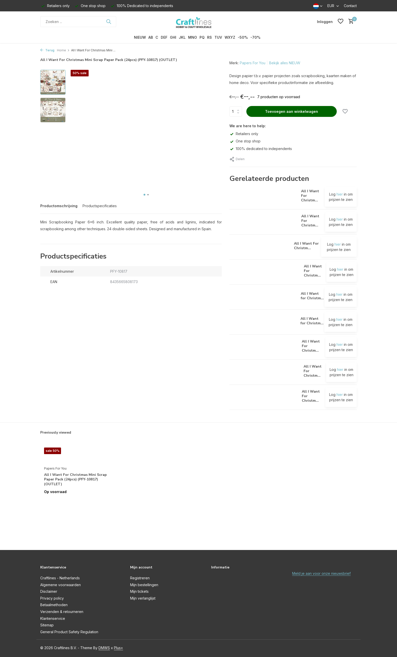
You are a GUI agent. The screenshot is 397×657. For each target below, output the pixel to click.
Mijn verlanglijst (142, 598)
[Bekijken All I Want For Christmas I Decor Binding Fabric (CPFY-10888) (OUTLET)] (263, 197)
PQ (202, 37)
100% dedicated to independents (260, 148)
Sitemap (47, 625)
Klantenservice (52, 618)
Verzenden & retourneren (61, 611)
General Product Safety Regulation (69, 632)
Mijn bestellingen (144, 585)
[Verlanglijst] (340, 21)
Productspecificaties (100, 206)
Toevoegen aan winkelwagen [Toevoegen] (291, 111)
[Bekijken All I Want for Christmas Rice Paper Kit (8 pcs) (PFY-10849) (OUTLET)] (263, 322)
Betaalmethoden (54, 605)
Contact (350, 6)
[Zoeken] (78, 21)
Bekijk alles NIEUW (284, 63)
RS (209, 37)
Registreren (140, 578)
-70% (255, 37)
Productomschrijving (58, 206)
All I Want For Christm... (306, 245)
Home (63, 50)
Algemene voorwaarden (60, 585)
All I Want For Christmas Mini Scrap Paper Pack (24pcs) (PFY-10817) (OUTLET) (75, 479)
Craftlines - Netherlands (60, 578)
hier (339, 194)
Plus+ (118, 648)
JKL (182, 37)
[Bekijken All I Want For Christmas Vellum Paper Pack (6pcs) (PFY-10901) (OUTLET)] (263, 397)
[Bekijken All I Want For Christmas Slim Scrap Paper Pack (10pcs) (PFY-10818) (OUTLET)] (264, 372)
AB (150, 37)
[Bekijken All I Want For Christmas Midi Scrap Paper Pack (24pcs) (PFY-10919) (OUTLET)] (264, 272)
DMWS (104, 648)
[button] (144, 195)
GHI (173, 37)
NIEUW (140, 37)
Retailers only (243, 134)
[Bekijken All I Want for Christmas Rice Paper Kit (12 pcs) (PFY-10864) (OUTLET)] (263, 297)
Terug (47, 50)
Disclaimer (48, 591)
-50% (243, 37)
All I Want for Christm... (312, 296)
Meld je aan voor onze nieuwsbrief (321, 573)
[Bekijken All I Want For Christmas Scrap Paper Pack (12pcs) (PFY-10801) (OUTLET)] (263, 347)
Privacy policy (52, 598)
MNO (192, 37)
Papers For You (252, 63)
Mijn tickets (139, 591)
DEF (164, 37)
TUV (218, 37)
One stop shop (245, 141)
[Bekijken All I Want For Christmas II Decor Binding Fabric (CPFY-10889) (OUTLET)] (263, 222)
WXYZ (230, 37)
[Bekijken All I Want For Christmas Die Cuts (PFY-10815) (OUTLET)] (259, 247)
